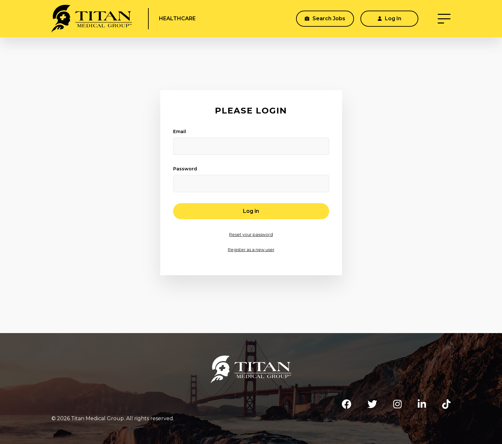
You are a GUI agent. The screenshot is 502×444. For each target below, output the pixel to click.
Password (185, 169)
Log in (251, 211)
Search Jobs (325, 18)
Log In (389, 18)
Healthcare (177, 18)
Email (179, 131)
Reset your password (251, 234)
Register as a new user (251, 249)
